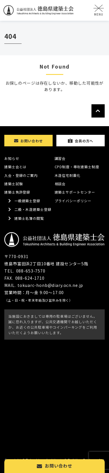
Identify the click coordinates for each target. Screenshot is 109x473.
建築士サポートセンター (75, 192)
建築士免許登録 (17, 192)
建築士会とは (15, 166)
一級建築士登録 (27, 200)
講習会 (60, 158)
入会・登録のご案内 (21, 175)
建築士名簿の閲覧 (29, 218)
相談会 (60, 183)
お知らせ (11, 158)
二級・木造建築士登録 (32, 209)
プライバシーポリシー (73, 200)
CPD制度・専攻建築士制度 (77, 166)
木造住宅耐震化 (68, 175)
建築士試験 (13, 183)
